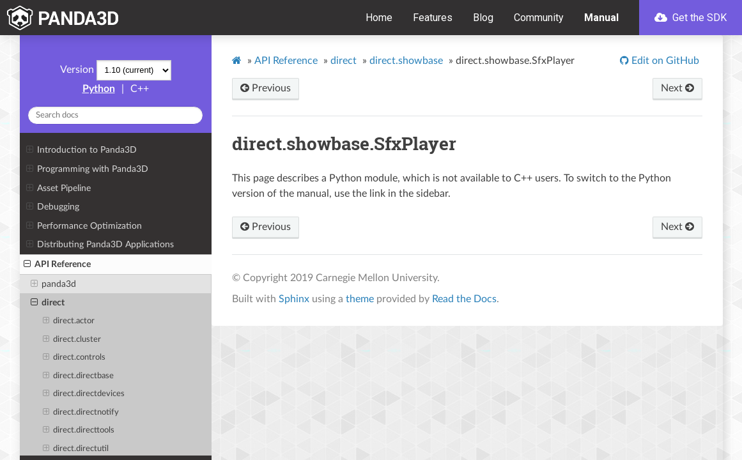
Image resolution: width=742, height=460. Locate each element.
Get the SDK (690, 18)
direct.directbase (78, 376)
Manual (601, 18)
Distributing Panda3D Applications (100, 244)
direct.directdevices (84, 394)
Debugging (52, 207)
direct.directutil (76, 449)
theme (360, 299)
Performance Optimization (84, 226)
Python (98, 89)
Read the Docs (464, 299)
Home (379, 18)
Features (432, 18)
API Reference (57, 264)
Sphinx (294, 299)
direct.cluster (72, 340)
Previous (265, 88)
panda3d (53, 284)
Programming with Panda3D (87, 169)
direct (48, 303)
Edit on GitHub (664, 61)
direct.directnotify (81, 412)
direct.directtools (78, 430)
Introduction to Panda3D (81, 150)
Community (539, 18)
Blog (483, 18)
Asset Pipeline (58, 188)
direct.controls (74, 358)
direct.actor (69, 321)
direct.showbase (406, 61)
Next (677, 88)
